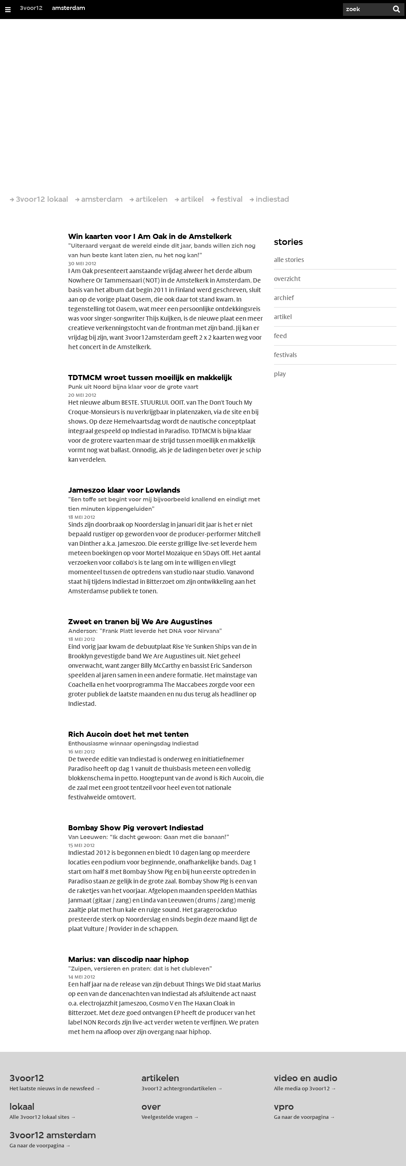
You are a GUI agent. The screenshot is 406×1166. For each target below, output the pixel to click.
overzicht (287, 278)
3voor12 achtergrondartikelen (179, 1088)
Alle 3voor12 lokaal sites (39, 1117)
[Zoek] (364, 9)
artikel (283, 316)
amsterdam (68, 8)
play (280, 374)
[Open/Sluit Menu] (8, 9)
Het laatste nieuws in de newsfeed (52, 1088)
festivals (285, 355)
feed (280, 336)
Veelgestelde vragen (167, 1117)
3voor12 (31, 8)
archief (284, 297)
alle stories (289, 259)
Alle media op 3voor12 (302, 1088)
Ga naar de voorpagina (301, 1117)
